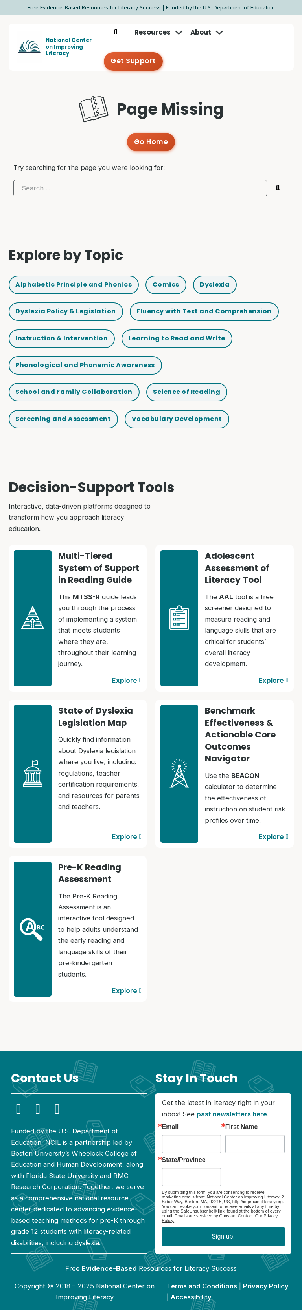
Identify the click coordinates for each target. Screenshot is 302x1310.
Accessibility (191, 1285)
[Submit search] (278, 171)
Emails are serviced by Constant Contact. (214, 1203)
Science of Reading (191, 380)
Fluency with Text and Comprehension (211, 296)
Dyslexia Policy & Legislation (68, 296)
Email (170, 1114)
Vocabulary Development (182, 407)
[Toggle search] (116, 39)
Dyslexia (222, 269)
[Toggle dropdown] (179, 39)
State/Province (184, 1148)
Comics (171, 269)
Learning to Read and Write (182, 324)
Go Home (151, 126)
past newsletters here (232, 1102)
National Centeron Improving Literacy (69, 39)
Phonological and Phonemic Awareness (88, 352)
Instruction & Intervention (63, 324)
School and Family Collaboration (76, 380)
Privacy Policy (266, 1274)
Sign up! (223, 1224)
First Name (241, 1114)
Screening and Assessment (65, 407)
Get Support (257, 39)
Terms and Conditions (202, 1274)
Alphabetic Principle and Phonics (76, 269)
